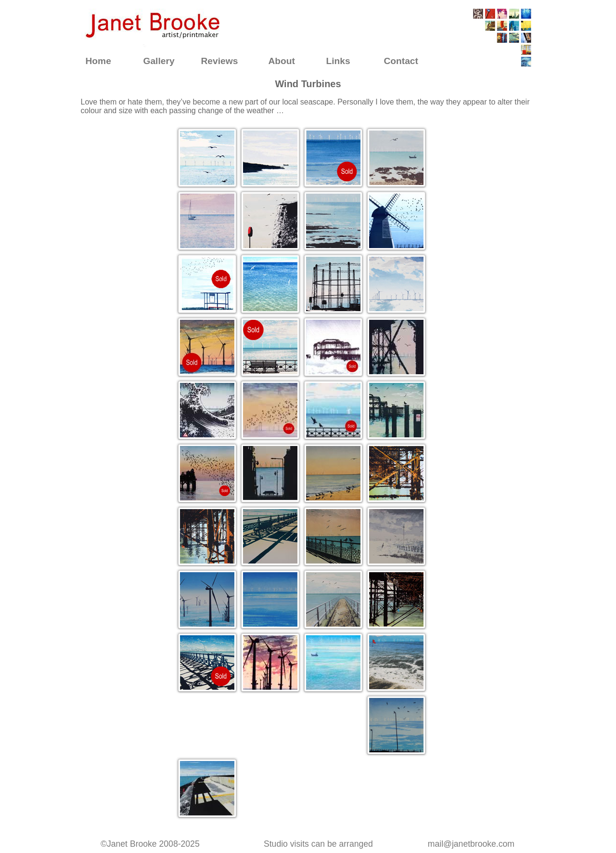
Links (338, 61)
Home (98, 61)
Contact (401, 61)
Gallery (159, 61)
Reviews (219, 61)
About (282, 61)
